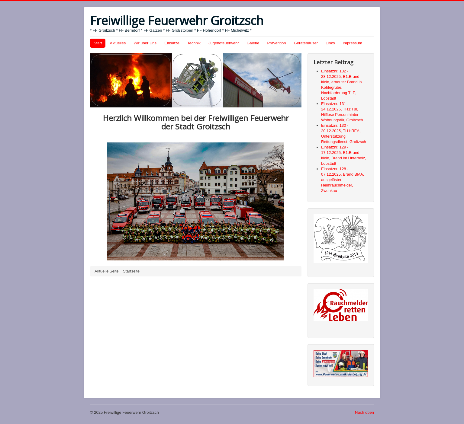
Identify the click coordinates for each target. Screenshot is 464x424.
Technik (194, 43)
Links (330, 43)
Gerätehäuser (306, 43)
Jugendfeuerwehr (223, 43)
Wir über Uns (145, 43)
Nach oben (364, 412)
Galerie (253, 43)
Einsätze (171, 43)
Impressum (352, 43)
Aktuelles (118, 43)
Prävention (276, 43)
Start (98, 43)
